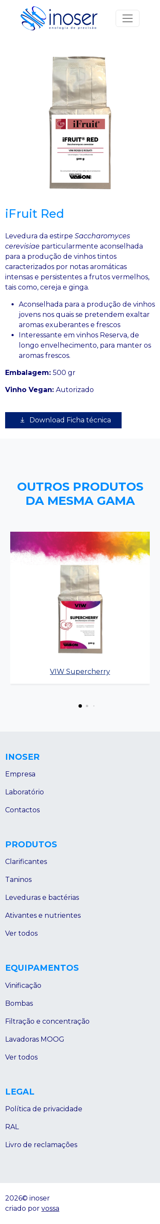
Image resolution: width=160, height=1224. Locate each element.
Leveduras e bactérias (42, 897)
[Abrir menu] (128, 18)
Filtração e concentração (47, 1021)
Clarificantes (26, 862)
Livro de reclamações (41, 1145)
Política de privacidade (43, 1109)
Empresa (20, 774)
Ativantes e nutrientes (43, 915)
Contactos (22, 810)
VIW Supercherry (80, 672)
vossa (50, 1208)
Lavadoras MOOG (34, 1039)
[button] (80, 706)
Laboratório (24, 792)
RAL (12, 1127)
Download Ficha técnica (63, 420)
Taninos (18, 880)
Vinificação (23, 985)
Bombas (19, 1003)
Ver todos (21, 933)
